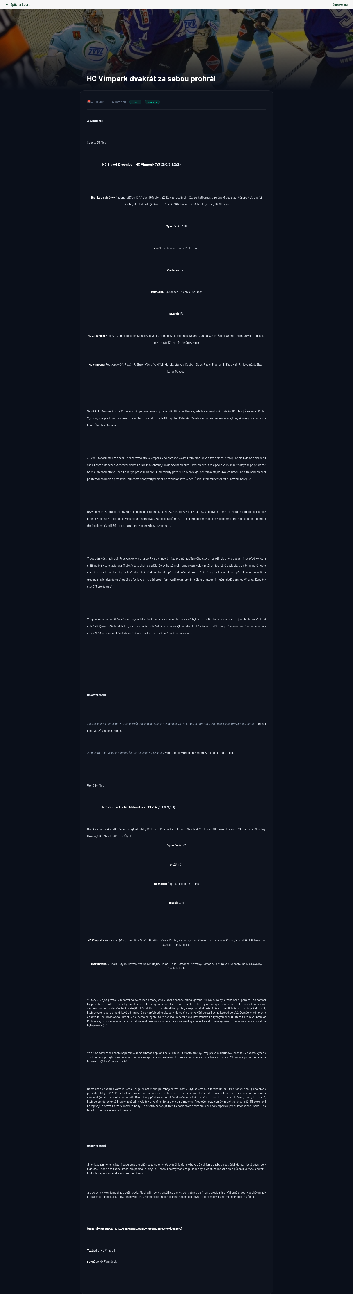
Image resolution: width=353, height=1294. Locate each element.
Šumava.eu (340, 5)
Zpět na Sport (17, 5)
